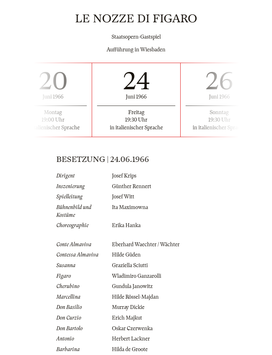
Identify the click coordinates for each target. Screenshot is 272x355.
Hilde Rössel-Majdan (135, 297)
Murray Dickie (128, 307)
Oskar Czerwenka (132, 328)
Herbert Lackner (131, 339)
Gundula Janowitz (132, 286)
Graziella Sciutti (130, 265)
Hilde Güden (126, 255)
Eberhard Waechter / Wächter (146, 244)
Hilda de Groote (130, 349)
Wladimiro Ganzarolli (136, 276)
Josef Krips (124, 176)
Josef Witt (123, 196)
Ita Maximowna (130, 207)
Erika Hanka (126, 225)
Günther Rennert (131, 186)
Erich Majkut (127, 318)
